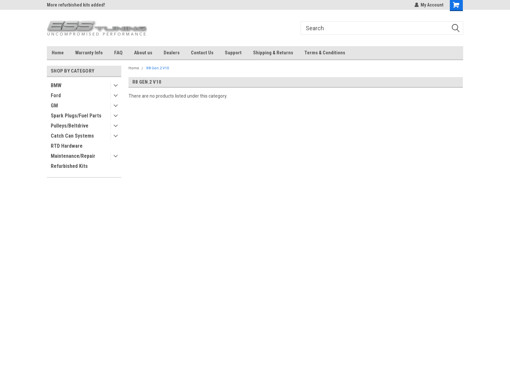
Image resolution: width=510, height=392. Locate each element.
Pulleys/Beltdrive (69, 126)
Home (58, 53)
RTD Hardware (67, 146)
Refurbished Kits (69, 166)
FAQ (118, 53)
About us (143, 53)
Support (233, 53)
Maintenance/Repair (73, 156)
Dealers (172, 53)
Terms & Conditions (324, 53)
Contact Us (202, 53)
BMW (56, 85)
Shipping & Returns (273, 53)
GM (54, 105)
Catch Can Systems (72, 136)
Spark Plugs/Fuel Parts (76, 116)
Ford (56, 95)
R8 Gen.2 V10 (157, 68)
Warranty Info (89, 53)
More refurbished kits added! (76, 4)
